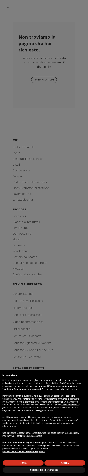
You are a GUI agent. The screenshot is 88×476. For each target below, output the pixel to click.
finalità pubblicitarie (70, 404)
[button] (84, 374)
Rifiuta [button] (23, 463)
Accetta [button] (65, 463)
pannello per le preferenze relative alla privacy (23, 451)
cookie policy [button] (71, 389)
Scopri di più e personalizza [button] (44, 470)
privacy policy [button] (13, 383)
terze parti (48, 396)
